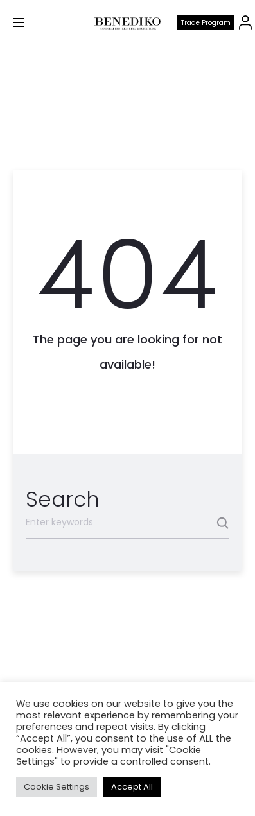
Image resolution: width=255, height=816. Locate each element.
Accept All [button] (132, 787)
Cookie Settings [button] (56, 787)
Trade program (206, 23)
